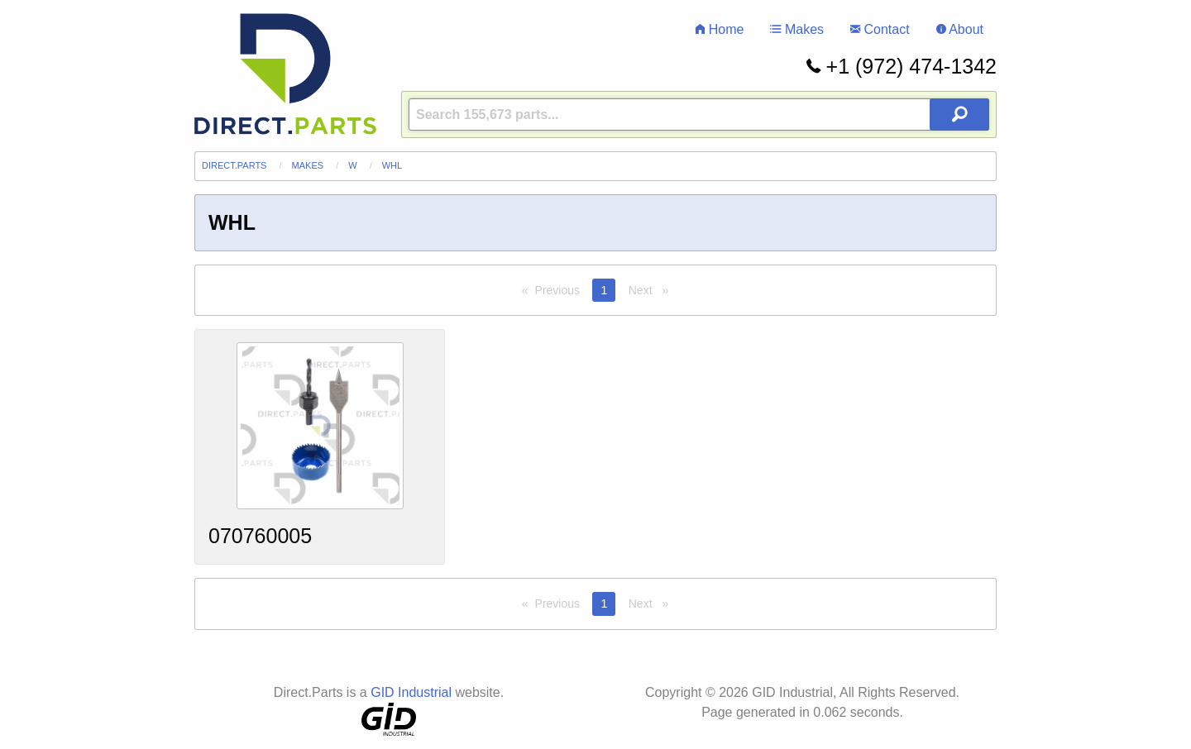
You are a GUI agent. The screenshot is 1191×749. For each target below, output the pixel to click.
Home (720, 29)
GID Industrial (411, 692)
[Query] (699, 114)
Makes (797, 29)
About (959, 29)
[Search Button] (959, 114)
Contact (880, 29)
